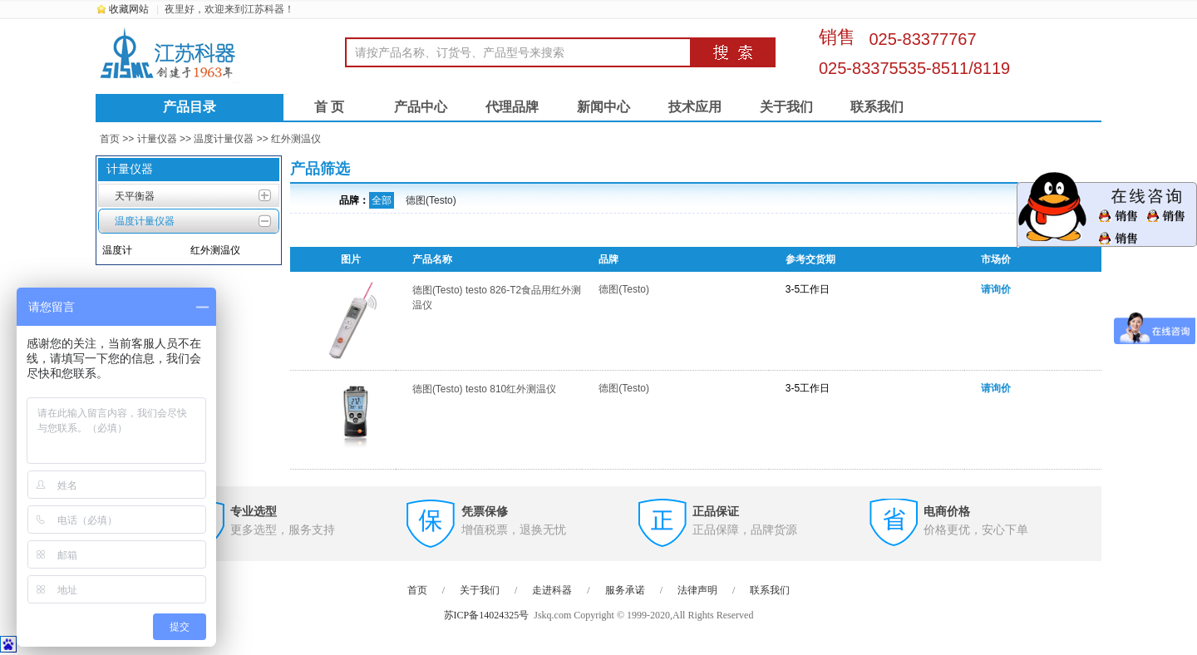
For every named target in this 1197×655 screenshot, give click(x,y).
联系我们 (877, 107)
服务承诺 (625, 590)
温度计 (117, 250)
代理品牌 (512, 107)
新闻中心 (603, 107)
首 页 (329, 107)
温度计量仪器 (224, 139)
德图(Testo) (431, 200)
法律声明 (697, 590)
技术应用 (695, 107)
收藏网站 (129, 9)
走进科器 (552, 590)
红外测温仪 (296, 139)
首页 (110, 139)
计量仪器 (157, 139)
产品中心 (420, 107)
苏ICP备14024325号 (487, 615)
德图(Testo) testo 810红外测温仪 (484, 389)
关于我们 (786, 107)
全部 (382, 200)
